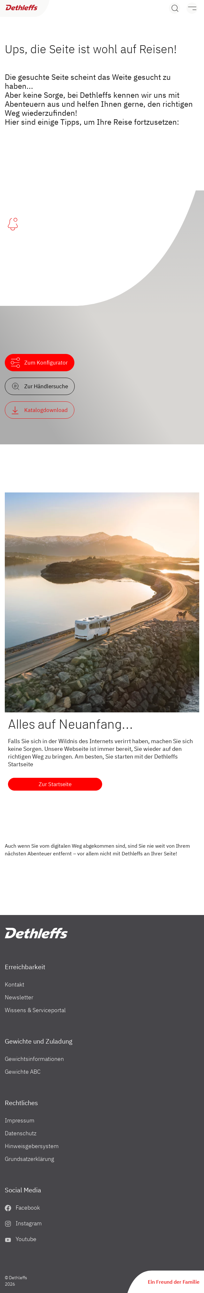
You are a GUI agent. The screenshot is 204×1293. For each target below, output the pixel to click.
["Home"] (36, 933)
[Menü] (189, 8)
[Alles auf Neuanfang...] (102, 602)
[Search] (174, 8)
